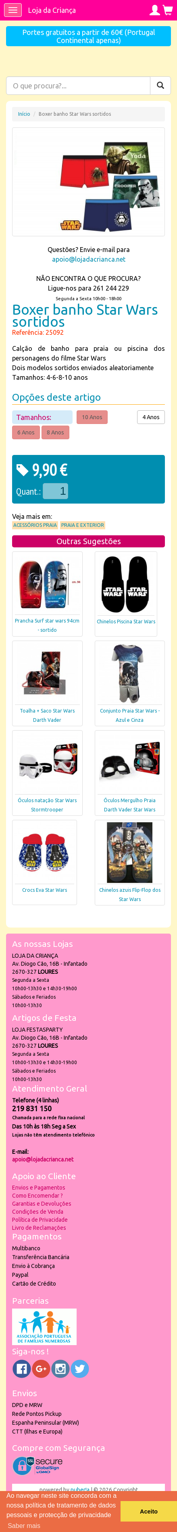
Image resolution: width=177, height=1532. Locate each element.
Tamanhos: (34, 417)
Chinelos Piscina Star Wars (126, 621)
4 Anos (151, 417)
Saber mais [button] (24, 1525)
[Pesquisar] (160, 85)
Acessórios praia (35, 525)
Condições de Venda (37, 1211)
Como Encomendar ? (37, 1195)
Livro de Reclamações (39, 1228)
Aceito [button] (149, 1511)
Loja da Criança (52, 10)
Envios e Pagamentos (38, 1187)
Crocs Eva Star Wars (44, 890)
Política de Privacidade (40, 1220)
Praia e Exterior (82, 525)
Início (24, 114)
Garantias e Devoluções (41, 1203)
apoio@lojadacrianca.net (88, 259)
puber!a (80, 1490)
